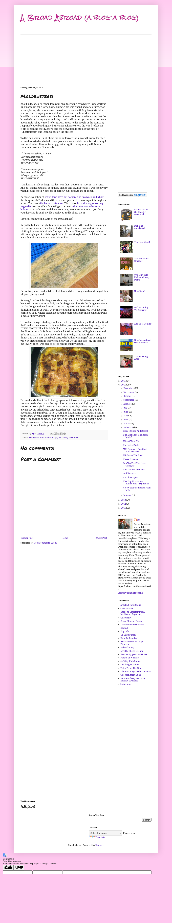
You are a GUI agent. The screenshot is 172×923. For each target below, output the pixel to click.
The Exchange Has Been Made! (135, 436)
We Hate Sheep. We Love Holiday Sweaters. (132, 679)
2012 (123, 504)
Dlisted (124, 628)
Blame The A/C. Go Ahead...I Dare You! (142, 212)
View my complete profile (130, 593)
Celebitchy (125, 617)
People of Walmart (129, 657)
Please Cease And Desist (135, 431)
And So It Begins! (143, 324)
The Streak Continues (134, 469)
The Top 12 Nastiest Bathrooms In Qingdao (136, 482)
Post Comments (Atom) (45, 543)
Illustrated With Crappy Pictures (131, 642)
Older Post (101, 538)
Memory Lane (46, 437)
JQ (138, 520)
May (125, 415)
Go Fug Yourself (128, 635)
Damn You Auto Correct (132, 624)
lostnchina (125, 684)
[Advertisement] (86, 58)
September (129, 400)
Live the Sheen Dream (131, 651)
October (127, 396)
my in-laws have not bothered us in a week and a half (74, 197)
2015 (123, 381)
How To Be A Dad (129, 638)
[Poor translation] (19, 867)
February (128, 427)
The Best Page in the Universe (135, 671)
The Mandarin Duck (130, 675)
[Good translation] (8, 867)
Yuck (76, 437)
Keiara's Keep (127, 647)
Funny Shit (34, 437)
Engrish (124, 631)
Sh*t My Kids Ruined (130, 661)
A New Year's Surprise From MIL (137, 488)
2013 (123, 500)
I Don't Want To (131, 441)
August (127, 404)
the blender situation (51, 203)
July (125, 407)
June (125, 412)
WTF (71, 437)
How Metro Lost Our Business (142, 341)
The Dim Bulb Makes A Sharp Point (141, 277)
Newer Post (27, 538)
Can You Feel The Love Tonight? (134, 464)
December (128, 388)
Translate (97, 837)
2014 (123, 384)
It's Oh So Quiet (130, 477)
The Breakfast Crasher (141, 259)
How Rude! (139, 291)
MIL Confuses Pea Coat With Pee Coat (135, 450)
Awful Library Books (130, 605)
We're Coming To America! (141, 308)
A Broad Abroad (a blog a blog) (79, 17)
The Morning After (141, 357)
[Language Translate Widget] (105, 833)
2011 (123, 508)
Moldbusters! (129, 473)
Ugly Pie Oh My (61, 437)
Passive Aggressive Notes (133, 654)
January (127, 495)
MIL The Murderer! (139, 227)
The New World (142, 242)
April (126, 419)
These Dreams (130, 459)
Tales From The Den (130, 668)
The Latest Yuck (131, 445)
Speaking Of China (129, 664)
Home (65, 538)
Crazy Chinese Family (131, 621)
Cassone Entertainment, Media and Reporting (132, 613)
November (129, 392)
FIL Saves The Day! (132, 455)
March (127, 423)
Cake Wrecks (126, 608)
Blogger (99, 845)
